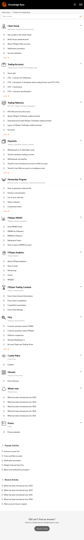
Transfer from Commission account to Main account (28, 163)
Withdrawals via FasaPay (17, 159)
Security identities (14, 53)
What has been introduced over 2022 (22, 397)
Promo (11, 423)
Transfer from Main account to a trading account (26, 168)
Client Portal (13, 26)
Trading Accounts (16, 64)
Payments (12, 141)
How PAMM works (15, 226)
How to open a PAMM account (20, 245)
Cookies (11, 364)
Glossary (11, 372)
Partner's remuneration (16, 193)
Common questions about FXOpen (21, 330)
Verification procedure (16, 48)
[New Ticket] (42, 528)
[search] (42, 16)
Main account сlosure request (15, 504)
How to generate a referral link (19, 188)
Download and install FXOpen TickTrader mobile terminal (29, 120)
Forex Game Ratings (15, 310)
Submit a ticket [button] (42, 528)
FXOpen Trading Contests (19, 287)
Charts (10, 275)
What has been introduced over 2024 (22, 411)
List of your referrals (15, 197)
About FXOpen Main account (19, 44)
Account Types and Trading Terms (20, 344)
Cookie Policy (14, 355)
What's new (13, 388)
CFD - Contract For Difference (19, 78)
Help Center (6, 12)
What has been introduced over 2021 (22, 415)
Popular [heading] (12, 445)
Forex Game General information (20, 296)
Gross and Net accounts (13, 456)
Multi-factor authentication (18, 39)
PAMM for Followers (16, 231)
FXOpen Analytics (16, 252)
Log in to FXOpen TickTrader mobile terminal (25, 125)
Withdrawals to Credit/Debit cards (21, 150)
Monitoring (12, 270)
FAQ (10, 317)
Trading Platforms (16, 102)
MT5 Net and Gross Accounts (19, 111)
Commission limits (15, 206)
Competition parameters (17, 305)
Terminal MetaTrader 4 (16, 340)
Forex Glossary (13, 381)
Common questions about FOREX (20, 326)
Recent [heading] (11, 479)
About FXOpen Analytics (17, 261)
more (6, 58)
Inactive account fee (11, 451)
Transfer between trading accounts (21, 154)
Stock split (12, 73)
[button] (75, 4)
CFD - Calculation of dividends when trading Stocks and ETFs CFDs (33, 82)
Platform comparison (16, 335)
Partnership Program (17, 179)
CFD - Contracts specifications (19, 91)
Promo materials (14, 432)
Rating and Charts (14, 240)
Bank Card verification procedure (16, 469)
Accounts (11, 130)
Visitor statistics (14, 202)
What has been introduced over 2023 (22, 402)
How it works (13, 266)
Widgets (11, 279)
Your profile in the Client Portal (19, 35)
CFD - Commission (15, 87)
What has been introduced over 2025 (22, 406)
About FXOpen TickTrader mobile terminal (24, 116)
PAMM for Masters (15, 236)
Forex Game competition (17, 300)
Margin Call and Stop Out (14, 465)
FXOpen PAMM (15, 217)
